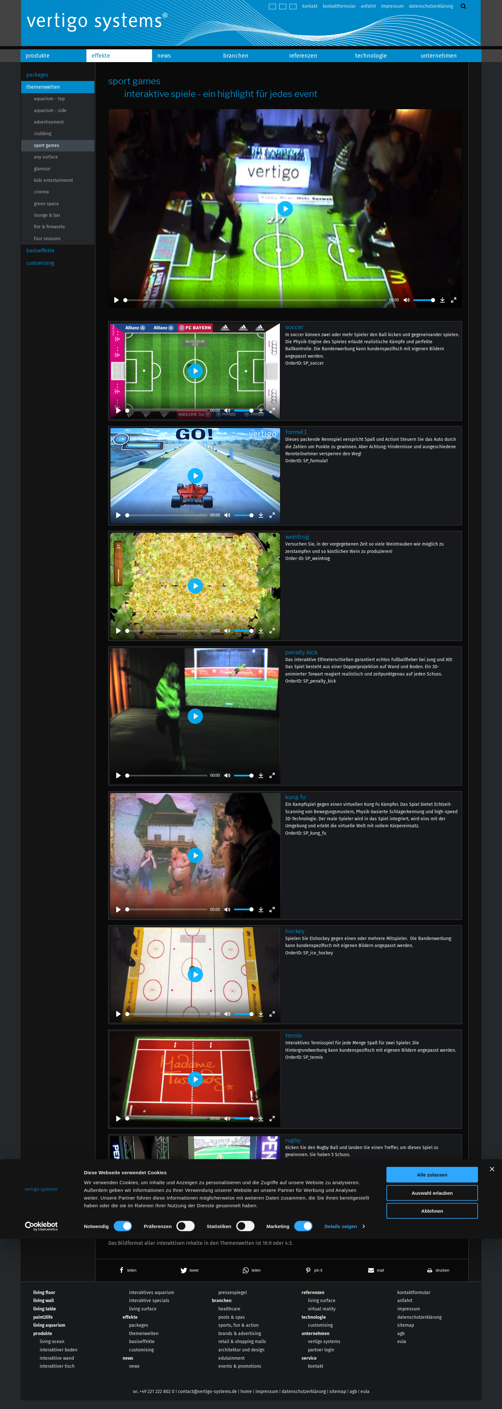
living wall (43, 1309)
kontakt (310, 6)
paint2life (43, 1325)
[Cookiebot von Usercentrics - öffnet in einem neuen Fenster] (41, 1396)
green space (46, 203)
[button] (126, 1279)
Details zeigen (340, 1396)
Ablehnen (432, 1381)
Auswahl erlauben (432, 1363)
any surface (46, 157)
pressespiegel (232, 1301)
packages (37, 75)
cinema (41, 192)
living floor (44, 1301)
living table (44, 1317)
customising (40, 263)
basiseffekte (40, 250)
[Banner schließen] (492, 1339)
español (293, 6)
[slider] (255, 300)
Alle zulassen (432, 1345)
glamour (42, 169)
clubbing (42, 133)
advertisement (49, 122)
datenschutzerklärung (431, 6)
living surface (143, 1317)
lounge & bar (47, 215)
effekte (101, 55)
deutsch (272, 6)
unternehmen (439, 55)
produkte (38, 55)
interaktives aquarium (151, 1301)
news (164, 55)
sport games (46, 145)
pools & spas (231, 1325)
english (282, 6)
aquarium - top (49, 98)
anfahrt (368, 6)
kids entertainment (53, 180)
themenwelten (43, 87)
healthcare (229, 1317)
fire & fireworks (49, 227)
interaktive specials (149, 1309)
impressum (392, 6)
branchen (235, 55)
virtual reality (322, 1317)
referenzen (303, 55)
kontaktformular (339, 6)
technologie (371, 55)
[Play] (116, 300)
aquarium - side (50, 110)
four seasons (47, 238)
